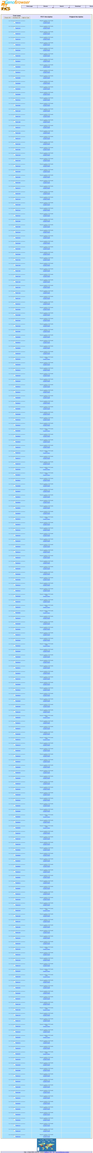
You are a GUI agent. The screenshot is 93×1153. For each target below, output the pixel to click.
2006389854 (18, 502)
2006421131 (18, 1125)
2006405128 (18, 783)
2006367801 (18, 50)
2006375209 (18, 204)
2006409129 (18, 871)
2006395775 (18, 634)
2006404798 (18, 772)
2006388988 (18, 485)
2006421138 (18, 1131)
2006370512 (18, 99)
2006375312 (18, 210)
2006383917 (18, 392)
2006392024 (18, 546)
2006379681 (18, 331)
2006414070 (18, 971)
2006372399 (18, 133)
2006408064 (18, 855)
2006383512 (18, 386)
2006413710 (18, 965)
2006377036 (18, 259)
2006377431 (18, 298)
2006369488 (18, 77)
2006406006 (18, 811)
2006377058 (18, 265)
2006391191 (18, 530)
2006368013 (18, 61)
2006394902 (18, 629)
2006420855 (18, 1103)
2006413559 (18, 960)
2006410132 (18, 893)
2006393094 (18, 579)
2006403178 (18, 745)
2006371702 (18, 116)
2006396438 (18, 656)
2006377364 (18, 292)
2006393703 (18, 607)
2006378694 (18, 309)
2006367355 (18, 44)
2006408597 (18, 860)
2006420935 (18, 1120)
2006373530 (18, 155)
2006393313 (18, 590)
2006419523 (18, 1097)
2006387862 (18, 469)
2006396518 (18, 662)
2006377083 (18, 270)
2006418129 (18, 1031)
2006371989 (18, 121)
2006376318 (18, 232)
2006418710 (18, 1042)
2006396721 (18, 667)
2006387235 (18, 447)
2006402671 (18, 723)
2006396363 (18, 645)
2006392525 (18, 563)
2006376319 (18, 237)
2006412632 (18, 938)
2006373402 (18, 149)
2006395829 (18, 640)
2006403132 (18, 739)
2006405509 (18, 794)
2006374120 (18, 166)
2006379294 (18, 326)
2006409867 (18, 888)
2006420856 (18, 1109)
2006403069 (18, 734)
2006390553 (18, 519)
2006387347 (18, 452)
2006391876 (18, 541)
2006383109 (18, 375)
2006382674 (18, 370)
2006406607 (18, 816)
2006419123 (18, 1075)
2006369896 (18, 94)
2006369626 (18, 88)
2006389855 (18, 507)
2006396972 (18, 673)
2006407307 (18, 833)
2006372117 (18, 127)
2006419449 (18, 1092)
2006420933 (18, 1114)
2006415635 (18, 987)
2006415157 (18, 982)
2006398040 (18, 684)
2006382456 (18, 364)
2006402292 (18, 717)
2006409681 (18, 877)
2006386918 (18, 441)
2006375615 (18, 215)
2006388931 (18, 480)
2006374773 (18, 188)
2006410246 (18, 899)
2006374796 (18, 193)
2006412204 (18, 932)
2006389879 (18, 513)
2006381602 (18, 359)
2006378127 (18, 303)
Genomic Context (46, 22)
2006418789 (18, 1059)
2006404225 (18, 761)
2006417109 (18, 1004)
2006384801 (18, 408)
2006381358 (18, 353)
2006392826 (18, 574)
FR (53, 1152)
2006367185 (18, 28)
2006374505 (18, 177)
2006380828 (18, 348)
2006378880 (18, 314)
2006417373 (18, 1020)
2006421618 (18, 1136)
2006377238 (18, 276)
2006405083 (18, 778)
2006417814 (18, 1026)
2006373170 (18, 138)
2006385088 (18, 414)
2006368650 (18, 66)
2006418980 (18, 1070)
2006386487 (18, 430)
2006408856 (18, 866)
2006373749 (18, 160)
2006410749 (18, 910)
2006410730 (18, 904)
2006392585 (18, 568)
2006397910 (18, 678)
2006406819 (18, 822)
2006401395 (18, 711)
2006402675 (18, 728)
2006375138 (18, 199)
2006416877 (18, 998)
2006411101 (18, 921)
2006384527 (18, 403)
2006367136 (18, 22)
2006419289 (18, 1086)
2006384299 (18, 397)
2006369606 (18, 83)
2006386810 (18, 436)
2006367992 (18, 55)
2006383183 (18, 381)
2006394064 (18, 612)
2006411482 (18, 927)
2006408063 (18, 849)
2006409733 (18, 882)
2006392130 (18, 557)
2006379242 (18, 320)
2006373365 (18, 144)
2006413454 (18, 949)
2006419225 (18, 1081)
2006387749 (18, 463)
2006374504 (18, 171)
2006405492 (18, 789)
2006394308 (18, 623)
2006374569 (18, 182)
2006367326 (18, 39)
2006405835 (18, 800)
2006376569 (18, 243)
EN (51, 1152)
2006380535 (18, 342)
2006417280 (18, 1009)
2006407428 (18, 838)
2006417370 (18, 1015)
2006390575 (18, 524)
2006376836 (18, 248)
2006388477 (18, 474)
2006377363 (18, 287)
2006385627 (18, 425)
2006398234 (18, 695)
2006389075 (18, 491)
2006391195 (18, 535)
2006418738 (18, 1048)
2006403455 (18, 750)
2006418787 (18, 1053)
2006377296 (18, 281)
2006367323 (18, 33)
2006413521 (18, 954)
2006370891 (18, 105)
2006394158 (18, 618)
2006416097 (18, 993)
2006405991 (18, 805)
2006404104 (18, 756)
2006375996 (18, 226)
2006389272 (18, 496)
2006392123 (18, 552)
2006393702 (18, 601)
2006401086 (18, 706)
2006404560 (18, 767)
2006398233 (18, 689)
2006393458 (18, 596)
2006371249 (18, 110)
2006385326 (18, 419)
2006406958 (18, 827)
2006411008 (18, 916)
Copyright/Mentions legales (62, 1152)
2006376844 (18, 254)
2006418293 (18, 1037)
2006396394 (18, 651)
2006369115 (18, 72)
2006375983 (18, 221)
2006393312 (18, 585)
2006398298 (18, 700)
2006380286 (18, 337)
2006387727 (18, 458)
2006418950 (18, 1064)
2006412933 (18, 943)
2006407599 (18, 844)
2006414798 (18, 976)
